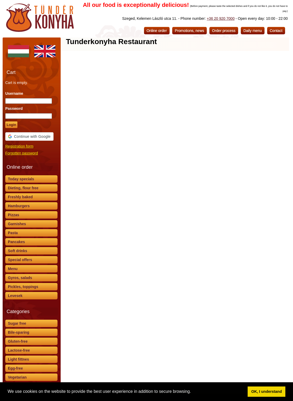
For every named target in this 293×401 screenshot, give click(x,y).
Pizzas (13, 215)
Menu (13, 269)
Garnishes (17, 224)
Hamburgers (19, 206)
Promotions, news (189, 31)
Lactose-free (19, 350)
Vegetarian (17, 377)
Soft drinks (17, 251)
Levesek (15, 296)
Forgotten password (21, 153)
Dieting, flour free (23, 188)
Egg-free (15, 368)
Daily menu (252, 31)
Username (14, 93)
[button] (193, 392)
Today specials (21, 179)
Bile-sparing (18, 332)
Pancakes (16, 242)
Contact (276, 31)
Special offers (20, 260)
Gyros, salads (20, 278)
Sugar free (17, 323)
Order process (224, 31)
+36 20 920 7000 (221, 18)
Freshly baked (20, 197)
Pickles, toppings (23, 287)
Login (11, 125)
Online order (157, 31)
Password (14, 108)
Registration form (19, 146)
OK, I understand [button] (266, 391)
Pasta (13, 233)
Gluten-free (18, 341)
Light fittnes (18, 359)
